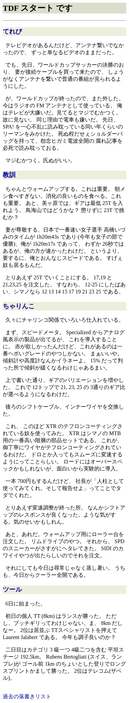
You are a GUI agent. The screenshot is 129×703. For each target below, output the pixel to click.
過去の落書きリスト (27, 696)
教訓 (9, 174)
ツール (12, 589)
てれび (12, 31)
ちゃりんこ (19, 306)
